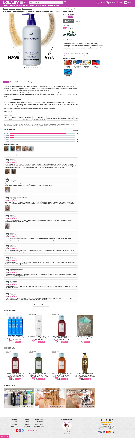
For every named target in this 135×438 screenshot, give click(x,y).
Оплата (27, 421)
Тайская (56, 5)
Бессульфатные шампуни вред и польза (19, 391)
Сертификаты (39, 421)
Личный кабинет (39, 419)
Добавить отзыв (19, 130)
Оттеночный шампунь (67, 118)
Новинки (50, 5)
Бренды (6, 5)
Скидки (44, 5)
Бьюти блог (27, 426)
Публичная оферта (39, 426)
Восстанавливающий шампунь (25, 118)
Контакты (14, 424)
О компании (14, 426)
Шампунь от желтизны (53, 118)
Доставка (26, 419)
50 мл (65, 16)
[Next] (59, 40)
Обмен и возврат (39, 424)
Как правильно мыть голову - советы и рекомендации (80, 391)
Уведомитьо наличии (67, 21)
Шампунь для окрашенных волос (39, 118)
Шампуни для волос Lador (10, 118)
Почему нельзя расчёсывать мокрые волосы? (48, 391)
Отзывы (26, 424)
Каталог (14, 419)
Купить (17, 342)
